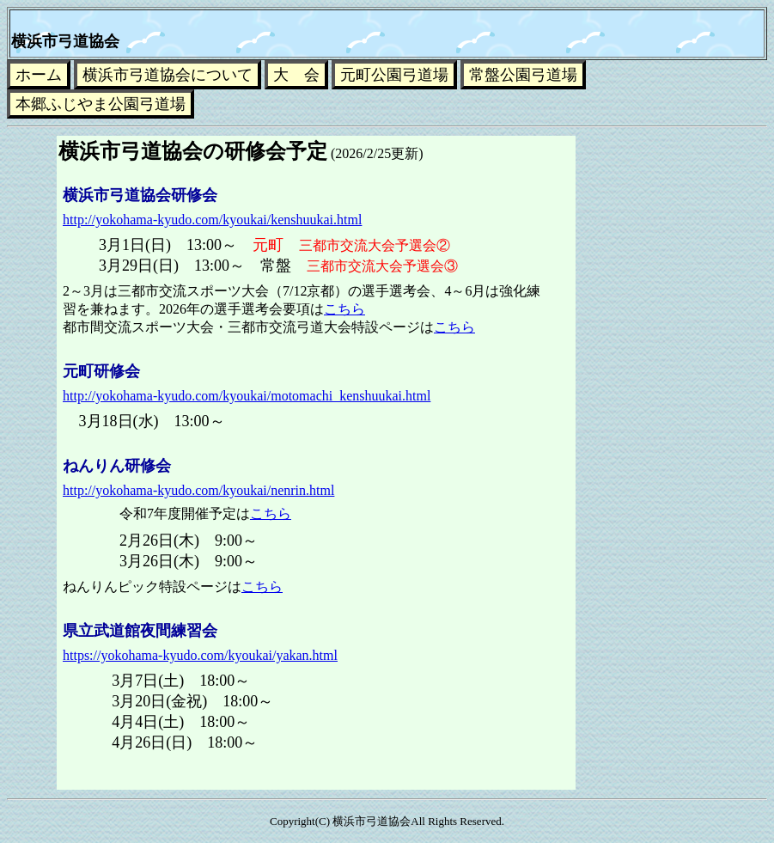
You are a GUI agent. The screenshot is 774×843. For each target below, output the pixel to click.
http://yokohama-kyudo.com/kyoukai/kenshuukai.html (212, 219)
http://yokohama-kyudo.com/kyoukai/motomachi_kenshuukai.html (246, 395)
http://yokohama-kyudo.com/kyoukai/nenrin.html (198, 490)
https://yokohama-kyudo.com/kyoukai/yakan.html (200, 655)
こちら (344, 309)
